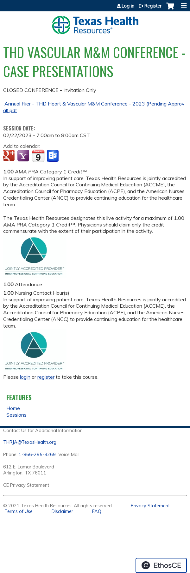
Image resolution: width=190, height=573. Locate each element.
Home (13, 408)
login (25, 377)
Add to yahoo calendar (23, 156)
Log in (128, 6)
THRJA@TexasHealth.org (29, 442)
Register (153, 6)
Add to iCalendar (38, 155)
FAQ (96, 511)
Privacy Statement (150, 506)
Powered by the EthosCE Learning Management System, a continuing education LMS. (161, 565)
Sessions (16, 415)
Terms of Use (18, 511)
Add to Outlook (53, 156)
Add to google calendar (9, 156)
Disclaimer (62, 511)
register (45, 377)
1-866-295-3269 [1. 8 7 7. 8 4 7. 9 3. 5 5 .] (37, 454)
